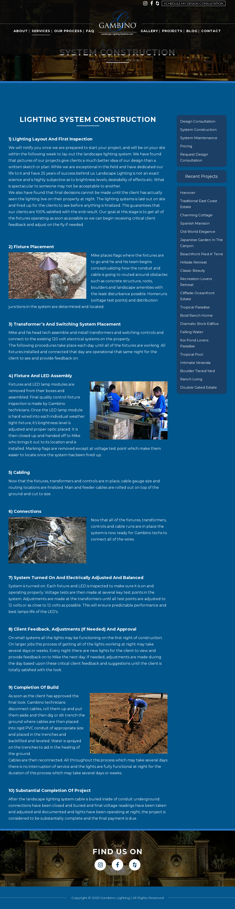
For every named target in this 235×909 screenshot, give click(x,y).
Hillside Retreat (194, 268)
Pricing (186, 146)
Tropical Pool (192, 360)
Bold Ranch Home (197, 321)
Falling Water (192, 338)
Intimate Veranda (196, 368)
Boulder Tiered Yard (199, 377)
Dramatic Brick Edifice (200, 329)
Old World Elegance (199, 231)
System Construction (199, 129)
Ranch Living (192, 385)
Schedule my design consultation (193, 3)
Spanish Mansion (195, 223)
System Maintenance (199, 138)
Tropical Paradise (195, 313)
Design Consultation (198, 121)
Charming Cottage (197, 215)
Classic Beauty (193, 276)
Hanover (188, 192)
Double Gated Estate (199, 393)
